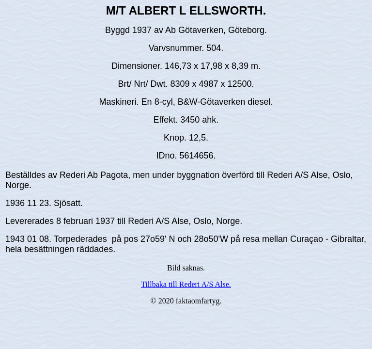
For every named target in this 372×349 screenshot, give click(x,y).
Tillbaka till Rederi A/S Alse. (186, 284)
